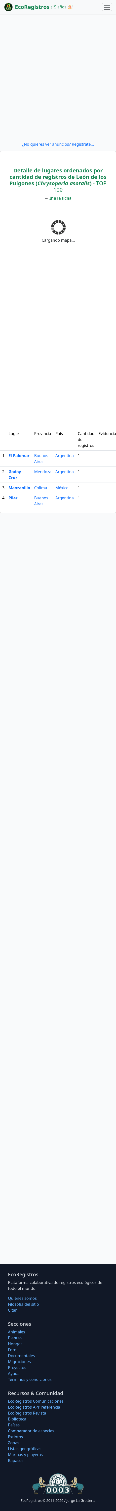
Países (14, 1425)
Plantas (15, 1338)
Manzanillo (19, 487)
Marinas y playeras (25, 1454)
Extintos (15, 1437)
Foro (12, 1349)
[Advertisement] (58, 77)
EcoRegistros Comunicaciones (36, 1401)
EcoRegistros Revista (27, 1413)
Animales (16, 1332)
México (62, 487)
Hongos (15, 1344)
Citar (12, 1310)
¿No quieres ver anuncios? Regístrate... (58, 144)
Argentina (64, 455)
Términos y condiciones (30, 1379)
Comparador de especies (31, 1431)
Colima (40, 487)
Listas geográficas (24, 1448)
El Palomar (19, 455)
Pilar (12, 498)
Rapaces (15, 1460)
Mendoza (42, 471)
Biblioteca (17, 1419)
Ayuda (14, 1373)
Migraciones (19, 1361)
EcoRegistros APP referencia (34, 1407)
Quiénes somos (22, 1298)
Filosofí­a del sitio (23, 1304)
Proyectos (17, 1367)
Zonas (13, 1442)
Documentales (21, 1355)
